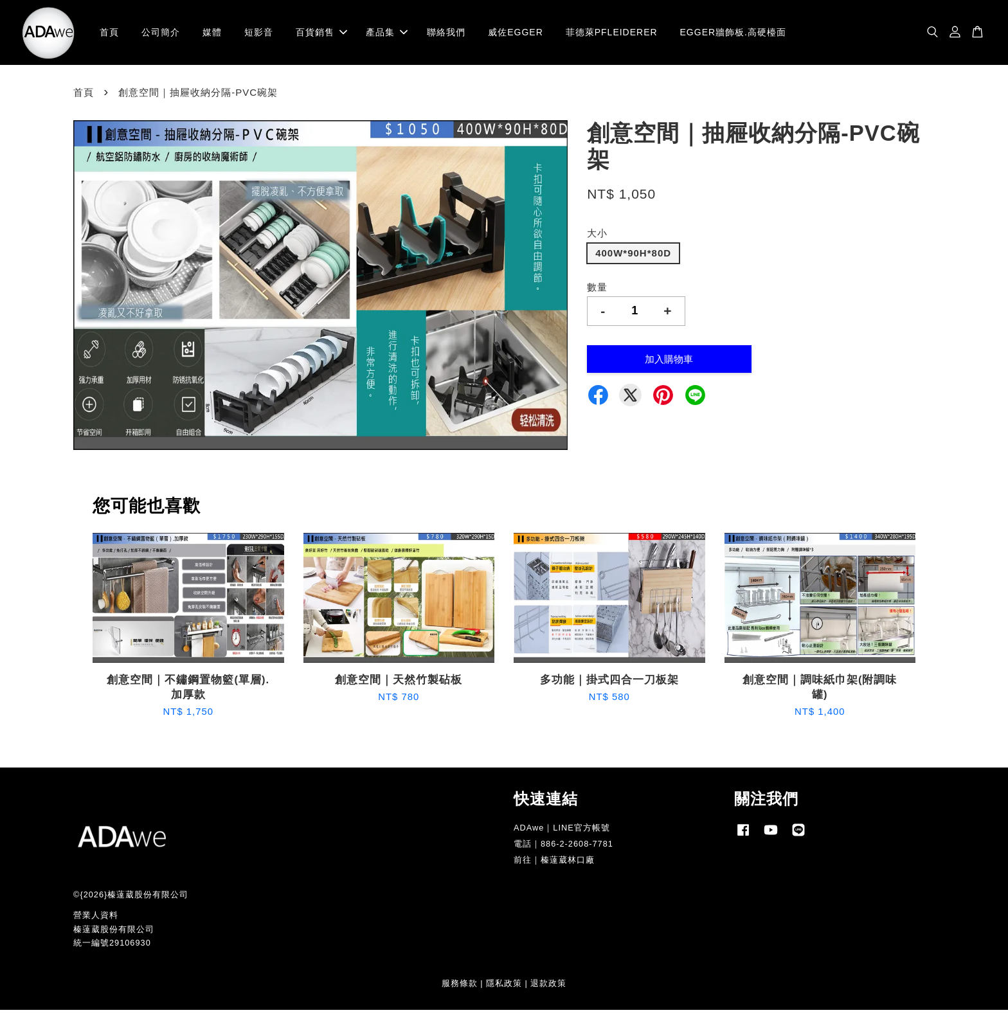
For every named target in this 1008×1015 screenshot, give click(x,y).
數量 (597, 292)
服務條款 (460, 989)
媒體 (212, 35)
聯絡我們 (446, 35)
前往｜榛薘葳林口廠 (554, 865)
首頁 (109, 35)
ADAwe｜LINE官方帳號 (562, 833)
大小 (597, 238)
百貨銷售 (321, 35)
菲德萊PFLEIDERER (612, 35)
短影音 (258, 35)
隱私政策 (504, 989)
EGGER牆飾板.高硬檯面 (733, 35)
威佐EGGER (515, 35)
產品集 (387, 35)
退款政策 (548, 989)
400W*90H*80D (633, 258)
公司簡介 (160, 35)
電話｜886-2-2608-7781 (563, 849)
